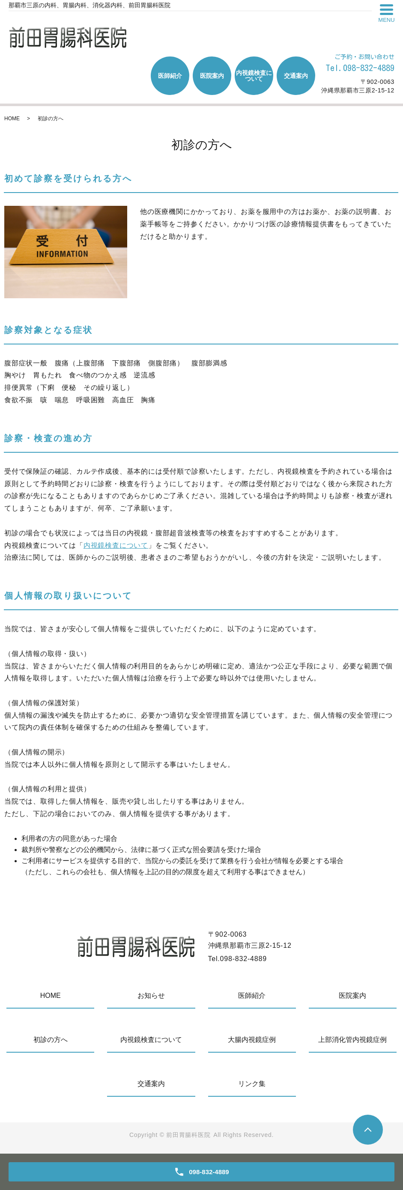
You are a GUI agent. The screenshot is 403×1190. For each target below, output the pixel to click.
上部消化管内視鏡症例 (352, 1039)
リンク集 (252, 1083)
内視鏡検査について (254, 75)
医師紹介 (170, 75)
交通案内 (296, 75)
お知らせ (151, 995)
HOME (12, 119)
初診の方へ (50, 1039)
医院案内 (212, 75)
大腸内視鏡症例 (252, 1039)
